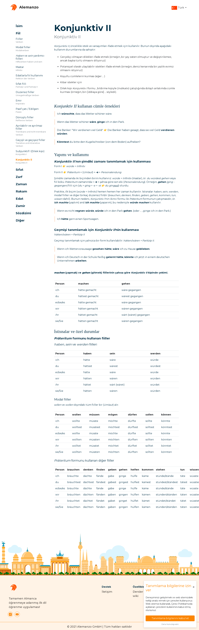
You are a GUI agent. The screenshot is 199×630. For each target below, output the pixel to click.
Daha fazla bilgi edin (170, 624)
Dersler (138, 591)
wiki (135, 596)
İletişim (107, 591)
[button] (179, 8)
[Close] (193, 587)
